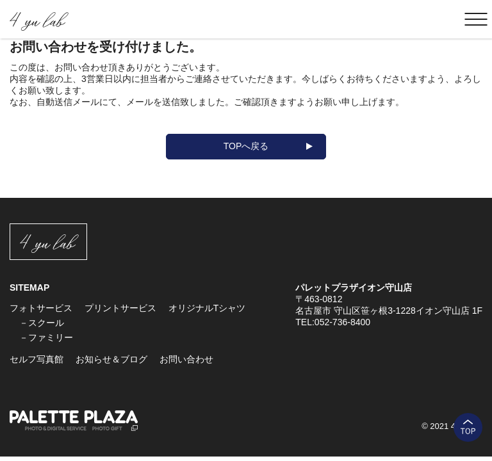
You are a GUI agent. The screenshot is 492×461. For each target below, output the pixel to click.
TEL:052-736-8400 (332, 322)
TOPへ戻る (246, 146)
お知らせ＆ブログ (111, 359)
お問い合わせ (186, 359)
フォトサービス (41, 308)
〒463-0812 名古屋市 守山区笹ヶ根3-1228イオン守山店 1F (388, 305)
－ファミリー (46, 337)
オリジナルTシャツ (207, 308)
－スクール (41, 323)
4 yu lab (36, 19)
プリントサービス (120, 308)
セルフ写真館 (36, 359)
